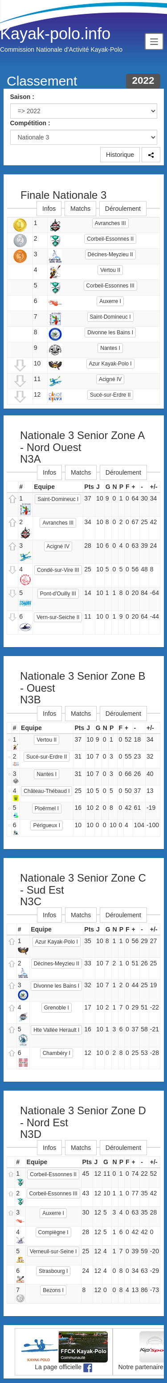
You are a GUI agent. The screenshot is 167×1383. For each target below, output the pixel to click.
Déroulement (123, 208)
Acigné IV (110, 379)
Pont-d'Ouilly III (58, 594)
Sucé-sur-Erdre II (110, 395)
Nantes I (110, 348)
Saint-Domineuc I (110, 317)
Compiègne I (53, 1232)
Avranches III (110, 223)
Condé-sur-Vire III (58, 570)
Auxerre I (110, 301)
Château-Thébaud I (46, 791)
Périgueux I (46, 825)
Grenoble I (56, 1008)
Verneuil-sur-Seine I (53, 1251)
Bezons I (53, 1290)
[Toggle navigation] (154, 41)
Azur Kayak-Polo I (110, 364)
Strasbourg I (53, 1271)
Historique (120, 154)
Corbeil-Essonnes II (110, 239)
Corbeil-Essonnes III (110, 286)
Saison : (22, 96)
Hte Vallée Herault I (56, 1030)
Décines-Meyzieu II (110, 254)
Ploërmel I (47, 808)
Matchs (80, 208)
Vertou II (110, 270)
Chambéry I (56, 1053)
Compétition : (30, 123)
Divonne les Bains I (110, 332)
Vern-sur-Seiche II (58, 617)
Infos (49, 208)
